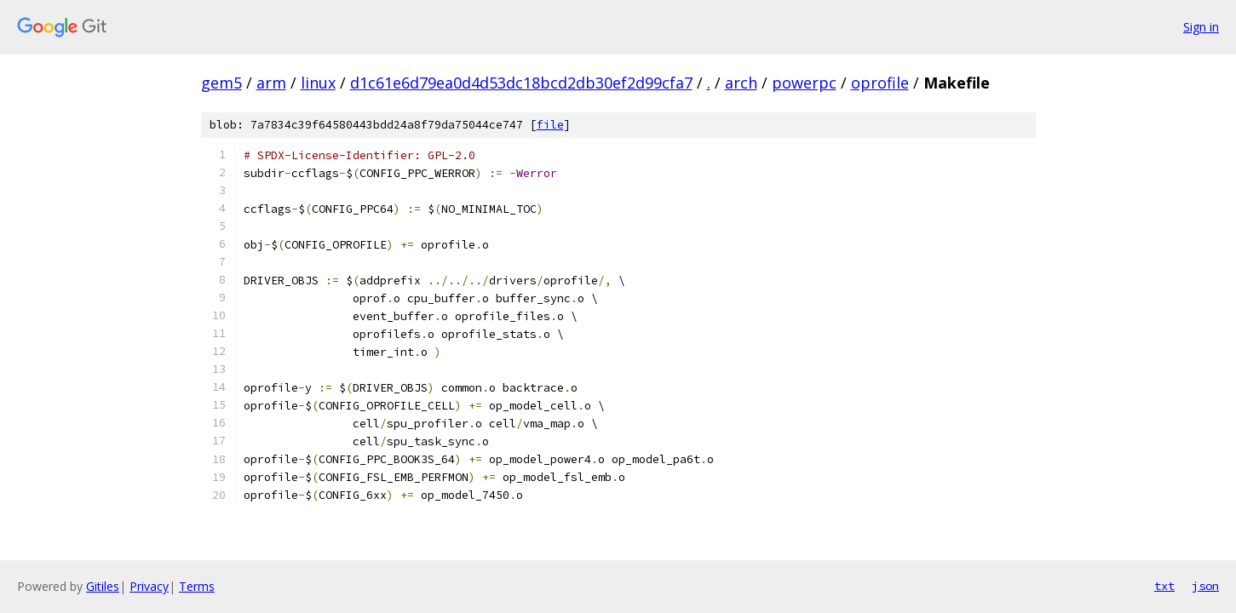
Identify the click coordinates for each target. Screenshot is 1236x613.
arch (741, 82)
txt (1164, 585)
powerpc (804, 82)
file (550, 124)
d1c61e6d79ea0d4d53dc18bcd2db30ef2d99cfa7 (521, 82)
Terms (197, 586)
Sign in (1201, 27)
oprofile (880, 82)
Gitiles (102, 586)
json (1205, 585)
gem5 (221, 82)
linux (318, 82)
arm (271, 82)
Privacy (149, 586)
